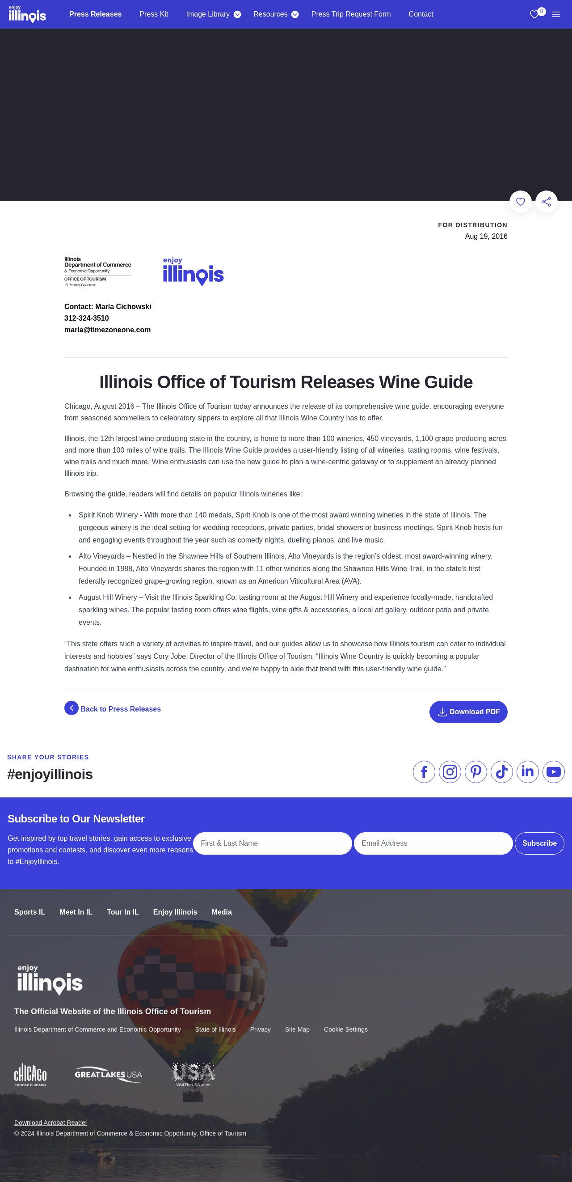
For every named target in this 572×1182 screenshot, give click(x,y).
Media (222, 905)
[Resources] (295, 14)
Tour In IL (123, 905)
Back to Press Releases (112, 708)
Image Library (208, 14)
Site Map (297, 1021)
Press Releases (95, 14)
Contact (421, 14)
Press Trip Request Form (351, 14)
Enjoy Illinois (175, 905)
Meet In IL (76, 905)
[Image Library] (237, 14)
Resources (270, 14)
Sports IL (29, 905)
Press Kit (153, 14)
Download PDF (468, 712)
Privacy (260, 1021)
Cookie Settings (346, 1021)
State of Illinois (215, 1021)
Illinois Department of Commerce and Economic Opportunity (97, 1021)
